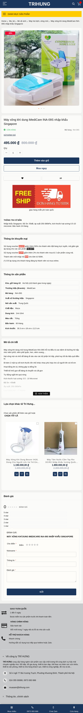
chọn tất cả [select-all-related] (11, 416)
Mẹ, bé (12, 21)
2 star (6, 522)
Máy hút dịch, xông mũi (38, 21)
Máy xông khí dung (12, 350)
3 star (6, 519)
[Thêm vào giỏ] (41, 160)
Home (3, 21)
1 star (6, 526)
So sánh (60, 178)
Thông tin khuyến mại (16, 239)
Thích (22, 178)
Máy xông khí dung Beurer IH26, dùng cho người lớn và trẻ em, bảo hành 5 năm (22, 461)
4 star (6, 516)
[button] (9, 68)
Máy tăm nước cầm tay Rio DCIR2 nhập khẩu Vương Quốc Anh (61, 461)
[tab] (41, 239)
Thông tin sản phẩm (15, 274)
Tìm (73, 3)
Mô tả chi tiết (11, 342)
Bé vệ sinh (21, 21)
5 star (6, 512)
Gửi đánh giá (10, 135)
